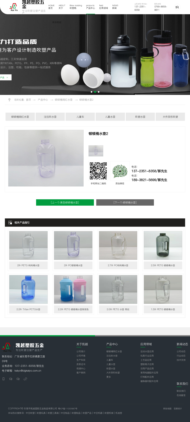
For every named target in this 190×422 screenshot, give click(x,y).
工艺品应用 (146, 360)
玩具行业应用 (147, 356)
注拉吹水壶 (50, 116)
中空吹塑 (30, 413)
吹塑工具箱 (54, 413)
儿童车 (80, 116)
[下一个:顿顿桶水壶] (125, 202)
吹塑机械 (109, 413)
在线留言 (181, 395)
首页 (28, 99)
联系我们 (181, 391)
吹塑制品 (76, 413)
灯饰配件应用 (147, 377)
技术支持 (181, 360)
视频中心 (80, 368)
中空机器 (98, 413)
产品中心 (43, 99)
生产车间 (80, 360)
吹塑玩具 (41, 413)
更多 (108, 377)
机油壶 (118, 413)
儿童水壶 (110, 116)
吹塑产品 (87, 413)
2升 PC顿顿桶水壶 (73, 265)
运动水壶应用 (147, 351)
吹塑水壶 (140, 116)
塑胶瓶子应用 (147, 364)
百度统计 (178, 408)
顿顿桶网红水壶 (64, 99)
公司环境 (80, 356)
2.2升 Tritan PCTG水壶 (28, 309)
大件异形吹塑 (170, 116)
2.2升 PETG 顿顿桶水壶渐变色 (73, 309)
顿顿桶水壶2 (86, 99)
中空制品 (65, 413)
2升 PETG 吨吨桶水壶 (28, 265)
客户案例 (80, 373)
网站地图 (167, 408)
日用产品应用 (147, 368)
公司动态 (181, 351)
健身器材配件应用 (149, 381)
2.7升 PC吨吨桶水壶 (118, 265)
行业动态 (181, 356)
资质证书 (80, 364)
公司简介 (80, 351)
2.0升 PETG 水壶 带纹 (118, 309)
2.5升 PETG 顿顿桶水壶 (163, 265)
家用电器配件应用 (149, 373)
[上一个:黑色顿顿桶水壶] (65, 202)
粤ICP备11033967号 (67, 408)
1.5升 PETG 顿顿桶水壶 (163, 309)
